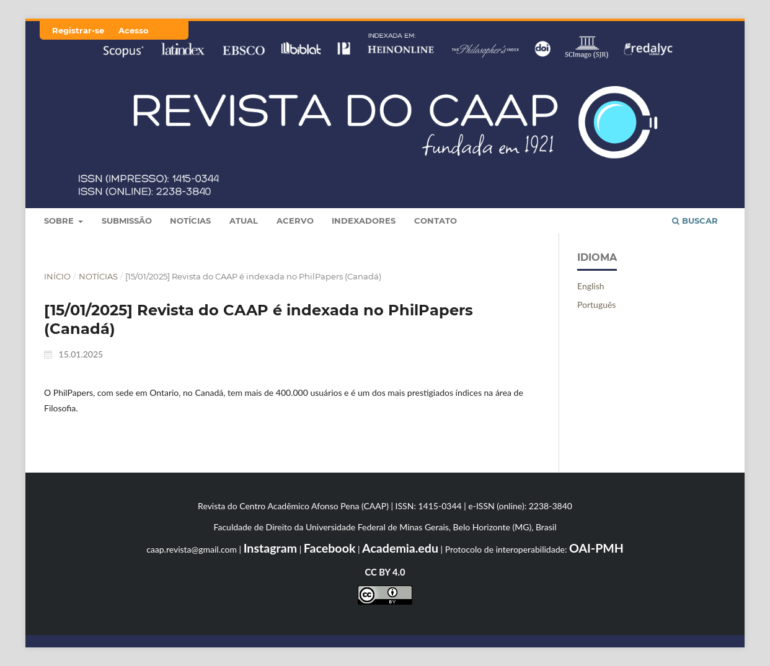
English (590, 286)
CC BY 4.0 (385, 571)
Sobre (60, 221)
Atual (243, 221)
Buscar (695, 221)
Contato (435, 221)
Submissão (127, 221)
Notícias (190, 221)
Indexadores (364, 221)
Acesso (133, 30)
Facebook (330, 548)
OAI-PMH (596, 548)
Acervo (295, 221)
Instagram (270, 548)
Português (596, 304)
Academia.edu (400, 548)
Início (57, 276)
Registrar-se (78, 30)
